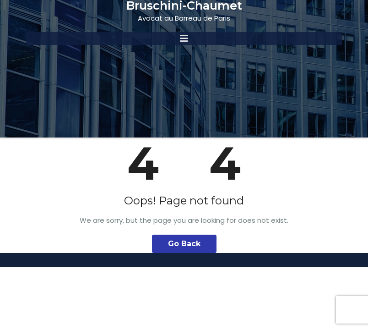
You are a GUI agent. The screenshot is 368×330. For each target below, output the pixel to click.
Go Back (184, 243)
